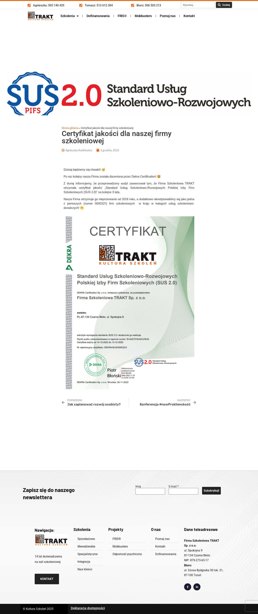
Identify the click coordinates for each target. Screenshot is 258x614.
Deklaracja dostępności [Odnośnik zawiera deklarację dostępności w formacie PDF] (88, 608)
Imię (138, 486)
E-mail (174, 486)
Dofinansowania (98, 16)
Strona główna (70, 128)
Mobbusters (143, 16)
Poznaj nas (168, 16)
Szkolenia (69, 16)
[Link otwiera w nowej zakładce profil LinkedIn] (196, 586)
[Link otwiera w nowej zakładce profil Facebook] (187, 586)
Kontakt (189, 16)
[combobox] (198, 5)
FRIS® (122, 16)
